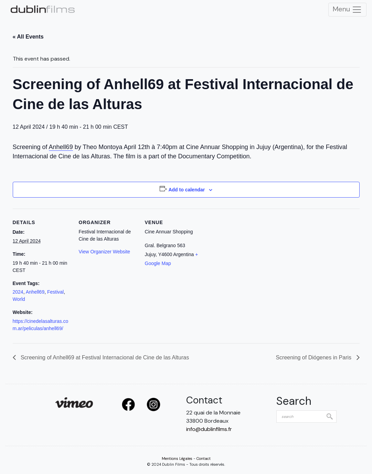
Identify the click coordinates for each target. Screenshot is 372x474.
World (19, 299)
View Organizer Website (104, 251)
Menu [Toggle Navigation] (347, 9)
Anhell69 (61, 147)
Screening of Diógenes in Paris (314, 357)
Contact (203, 458)
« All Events (28, 37)
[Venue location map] (247, 256)
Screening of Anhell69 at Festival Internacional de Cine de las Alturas (104, 357)
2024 (18, 292)
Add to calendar (186, 189)
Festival (55, 292)
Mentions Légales (177, 458)
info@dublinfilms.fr (209, 429)
